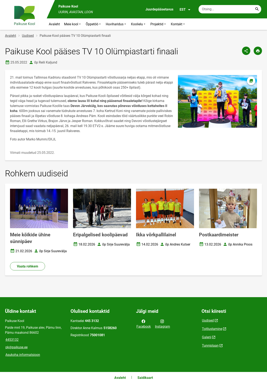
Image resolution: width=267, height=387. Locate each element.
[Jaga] (246, 51)
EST (185, 9)
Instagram (162, 323)
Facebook (143, 323)
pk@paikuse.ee (16, 347)
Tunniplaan (210, 346)
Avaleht (54, 24)
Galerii (206, 337)
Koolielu (138, 24)
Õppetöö (94, 24)
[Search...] (257, 9)
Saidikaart (145, 378)
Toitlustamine (212, 329)
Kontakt (178, 24)
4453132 (12, 340)
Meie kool (73, 24)
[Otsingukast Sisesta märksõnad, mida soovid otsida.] (230, 9)
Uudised (28, 36)
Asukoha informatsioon (22, 355)
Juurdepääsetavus (159, 9)
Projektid (158, 24)
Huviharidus (116, 24)
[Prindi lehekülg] (258, 51)
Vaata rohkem (27, 266)
